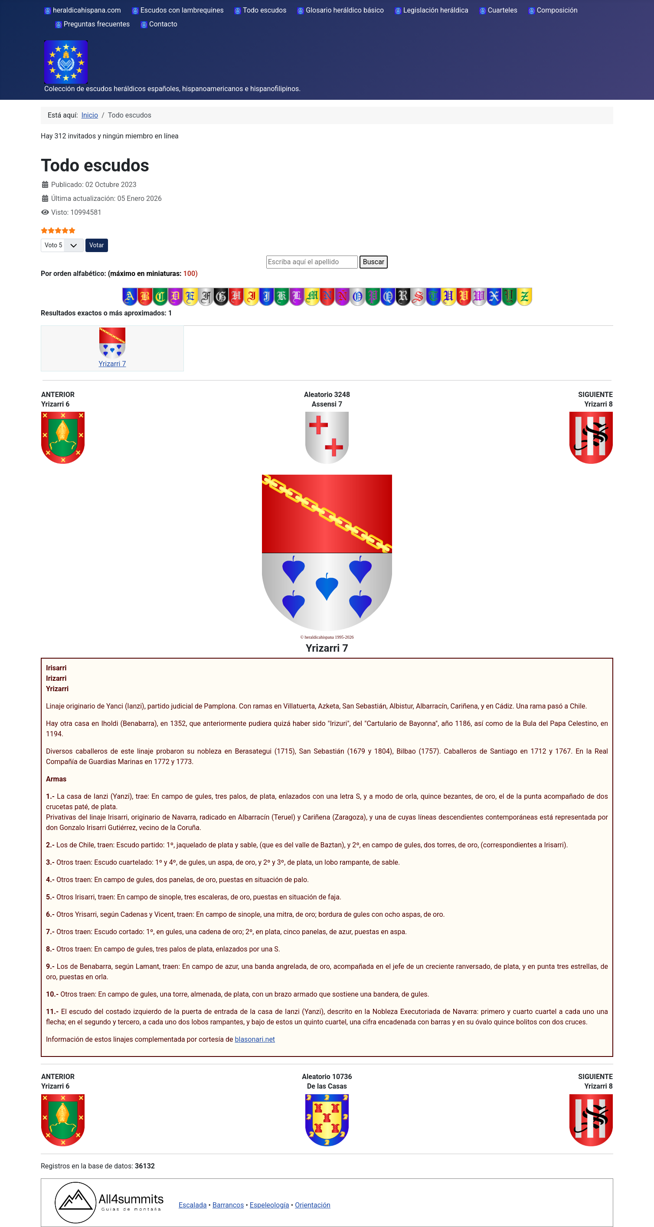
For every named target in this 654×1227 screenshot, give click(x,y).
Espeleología (269, 1205)
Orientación (312, 1205)
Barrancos (228, 1205)
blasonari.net (255, 1039)
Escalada (193, 1205)
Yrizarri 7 (112, 364)
